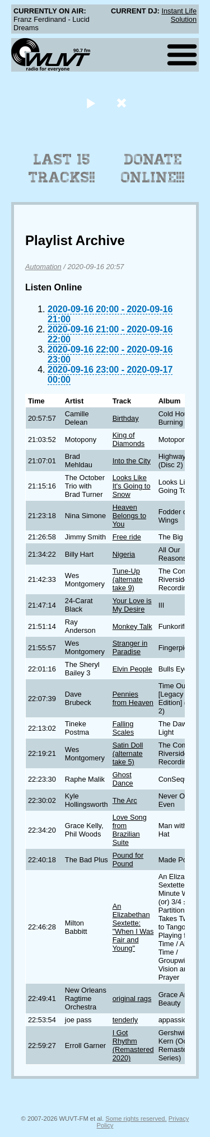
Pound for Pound (128, 859)
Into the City (132, 461)
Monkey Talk (132, 626)
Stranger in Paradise (130, 647)
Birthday (126, 418)
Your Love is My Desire (132, 604)
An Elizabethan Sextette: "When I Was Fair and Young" (133, 927)
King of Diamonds (129, 439)
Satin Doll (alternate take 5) (128, 753)
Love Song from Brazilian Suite (130, 830)
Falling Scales (123, 728)
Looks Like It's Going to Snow (132, 486)
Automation (43, 266)
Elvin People (132, 669)
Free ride (127, 537)
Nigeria (124, 554)
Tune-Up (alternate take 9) (128, 579)
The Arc (125, 800)
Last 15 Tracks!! (62, 168)
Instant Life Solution (179, 15)
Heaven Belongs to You (129, 515)
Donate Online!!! (153, 168)
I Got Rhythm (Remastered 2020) (133, 1045)
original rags (132, 998)
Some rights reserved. (135, 1118)
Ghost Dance (123, 778)
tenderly (125, 1020)
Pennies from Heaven (133, 698)
